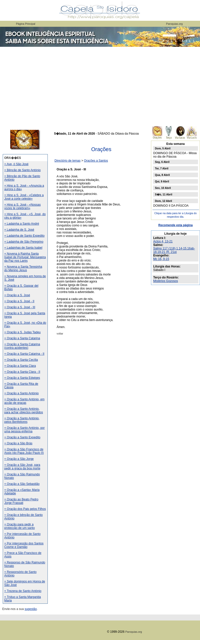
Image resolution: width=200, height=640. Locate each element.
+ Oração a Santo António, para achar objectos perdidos (23, 410)
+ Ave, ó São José (16, 164)
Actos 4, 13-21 (162, 241)
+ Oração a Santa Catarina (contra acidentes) (22, 346)
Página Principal (25, 23)
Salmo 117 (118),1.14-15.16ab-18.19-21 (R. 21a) (174, 250)
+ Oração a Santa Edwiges (22, 378)
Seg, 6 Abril (162, 161)
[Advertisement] (100, 85)
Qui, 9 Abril (162, 181)
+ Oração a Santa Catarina (22, 338)
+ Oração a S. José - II (19, 301)
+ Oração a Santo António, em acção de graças (24, 401)
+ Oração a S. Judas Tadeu (22, 332)
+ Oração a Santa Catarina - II (24, 354)
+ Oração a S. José (17, 295)
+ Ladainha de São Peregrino (23, 241)
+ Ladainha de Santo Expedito (24, 235)
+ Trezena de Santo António (22, 591)
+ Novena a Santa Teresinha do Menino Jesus (23, 268)
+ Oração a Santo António (21, 393)
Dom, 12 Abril (163, 200)
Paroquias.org (174, 23)
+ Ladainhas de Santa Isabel (23, 247)
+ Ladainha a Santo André (21, 223)
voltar (60, 333)
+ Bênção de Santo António (22, 170)
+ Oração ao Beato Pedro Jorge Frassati (21, 501)
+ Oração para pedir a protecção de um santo (19, 526)
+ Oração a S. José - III (19, 307)
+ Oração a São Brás (18, 443)
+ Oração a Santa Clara (20, 366)
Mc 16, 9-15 (161, 259)
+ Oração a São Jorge (19, 459)
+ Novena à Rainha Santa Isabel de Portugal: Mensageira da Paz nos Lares (25, 257)
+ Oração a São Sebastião (22, 484)
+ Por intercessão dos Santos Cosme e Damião (24, 545)
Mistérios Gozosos (165, 281)
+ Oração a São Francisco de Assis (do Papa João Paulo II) (24, 451)
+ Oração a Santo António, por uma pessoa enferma (24, 429)
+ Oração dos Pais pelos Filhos (25, 509)
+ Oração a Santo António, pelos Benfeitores (22, 420)
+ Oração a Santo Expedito (22, 437)
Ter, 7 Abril (161, 168)
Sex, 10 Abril (163, 187)
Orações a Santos (96, 160)
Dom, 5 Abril (162, 148)
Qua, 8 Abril (162, 174)
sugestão (30, 609)
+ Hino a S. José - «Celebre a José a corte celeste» (24, 196)
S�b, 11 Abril (163, 194)
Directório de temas (67, 160)
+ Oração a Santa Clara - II (22, 372)
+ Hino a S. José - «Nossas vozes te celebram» (22, 206)
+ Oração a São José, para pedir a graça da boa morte (22, 466)
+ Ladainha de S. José (19, 229)
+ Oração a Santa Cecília (21, 360)
